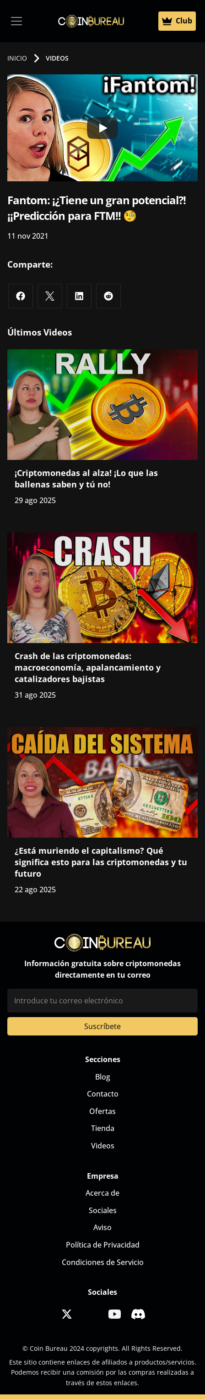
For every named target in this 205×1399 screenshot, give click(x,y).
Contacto (103, 1094)
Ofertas (102, 1111)
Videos (102, 1146)
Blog (102, 1077)
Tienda (102, 1128)
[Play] (102, 128)
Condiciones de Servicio (103, 1262)
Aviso (102, 1227)
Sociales (103, 1210)
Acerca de (102, 1193)
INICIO (17, 58)
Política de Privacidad (103, 1245)
